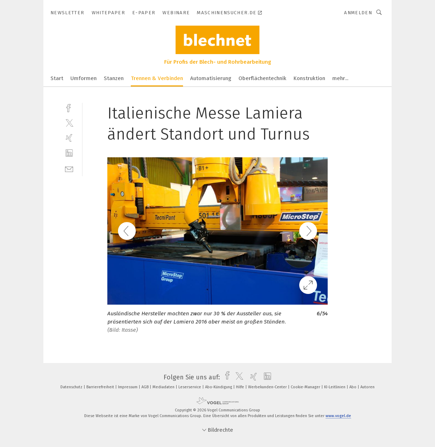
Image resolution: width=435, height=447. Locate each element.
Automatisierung (210, 78)
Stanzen (114, 78)
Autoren (367, 387)
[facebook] (69, 107)
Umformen (83, 78)
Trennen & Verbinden (157, 78)
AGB (145, 387)
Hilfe (240, 387)
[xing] (69, 137)
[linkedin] (69, 153)
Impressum (128, 387)
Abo (353, 387)
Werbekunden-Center (268, 387)
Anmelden (358, 13)
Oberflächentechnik (262, 78)
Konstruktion (309, 78)
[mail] (69, 168)
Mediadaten (164, 387)
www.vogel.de (338, 416)
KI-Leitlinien (335, 387)
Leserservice (190, 387)
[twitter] (69, 122)
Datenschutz (72, 387)
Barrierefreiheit (100, 387)
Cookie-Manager (306, 387)
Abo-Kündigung (219, 387)
